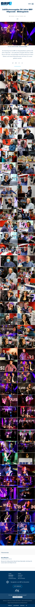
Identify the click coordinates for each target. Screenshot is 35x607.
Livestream (16, 605)
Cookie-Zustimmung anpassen (26, 600)
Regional (11, 575)
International (12, 578)
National (11, 576)
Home (10, 573)
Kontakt (13, 600)
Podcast (22, 605)
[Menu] (31, 4)
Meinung (20, 575)
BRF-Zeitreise (21, 578)
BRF (17, 18)
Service (10, 605)
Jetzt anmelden (17, 586)
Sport (19, 573)
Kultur (20, 576)
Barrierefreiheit (18, 600)
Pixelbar (22, 602)
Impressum (5, 600)
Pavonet (25, 602)
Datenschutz (9, 600)
